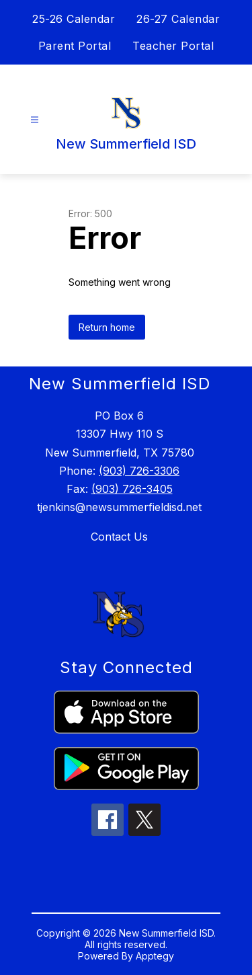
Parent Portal (75, 45)
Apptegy (155, 956)
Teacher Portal (173, 45)
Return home (107, 327)
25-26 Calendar (73, 19)
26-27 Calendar (178, 19)
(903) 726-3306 (139, 470)
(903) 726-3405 (132, 489)
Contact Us (119, 536)
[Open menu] (34, 120)
